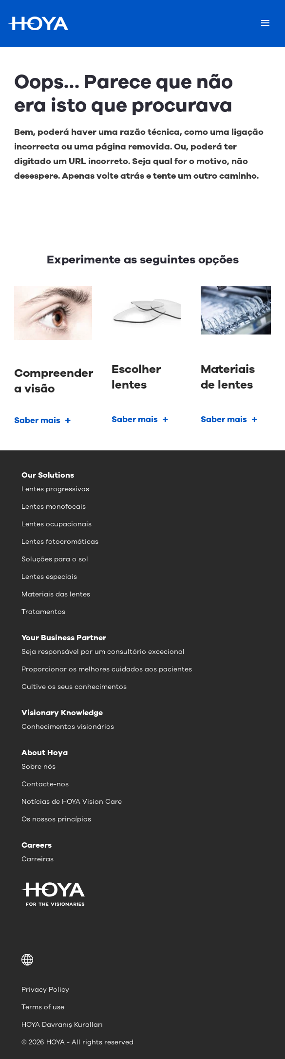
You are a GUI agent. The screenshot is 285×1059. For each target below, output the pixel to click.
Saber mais (37, 420)
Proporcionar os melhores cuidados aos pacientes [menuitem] (106, 669)
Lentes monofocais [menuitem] (53, 506)
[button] (142, 960)
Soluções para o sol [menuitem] (54, 559)
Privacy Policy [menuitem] (45, 989)
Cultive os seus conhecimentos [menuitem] (74, 686)
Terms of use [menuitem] (42, 1007)
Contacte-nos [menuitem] (45, 784)
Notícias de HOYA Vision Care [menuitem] (71, 801)
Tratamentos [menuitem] (43, 611)
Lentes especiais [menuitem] (49, 576)
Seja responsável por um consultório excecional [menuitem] (103, 651)
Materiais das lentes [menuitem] (55, 594)
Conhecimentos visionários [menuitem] (67, 726)
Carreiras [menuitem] (37, 859)
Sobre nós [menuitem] (38, 766)
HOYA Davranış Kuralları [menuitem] (62, 1024)
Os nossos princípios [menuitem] (56, 819)
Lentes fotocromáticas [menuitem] (59, 541)
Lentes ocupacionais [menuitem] (56, 524)
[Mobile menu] (265, 23)
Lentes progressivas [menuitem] (55, 489)
